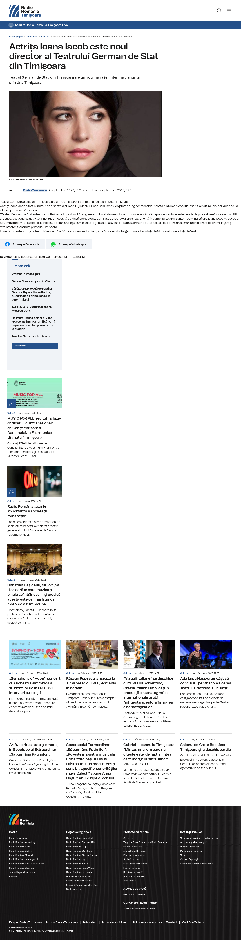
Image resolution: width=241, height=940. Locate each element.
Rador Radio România (134, 895)
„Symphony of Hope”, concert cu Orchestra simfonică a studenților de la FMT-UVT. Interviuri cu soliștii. (35, 677)
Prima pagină (16, 37)
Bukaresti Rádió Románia (79, 876)
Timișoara (73, 256)
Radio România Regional (135, 864)
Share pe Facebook (25, 244)
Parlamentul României (191, 851)
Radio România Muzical (21, 855)
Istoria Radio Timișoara (62, 922)
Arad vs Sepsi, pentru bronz (35, 336)
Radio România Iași (76, 859)
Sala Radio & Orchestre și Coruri (139, 909)
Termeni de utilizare (115, 922)
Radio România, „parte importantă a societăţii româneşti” (34, 501)
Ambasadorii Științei (133, 876)
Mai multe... (21, 346)
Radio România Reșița (77, 864)
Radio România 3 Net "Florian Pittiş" (26, 864)
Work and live (129, 881)
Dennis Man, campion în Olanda (35, 281)
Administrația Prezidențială (193, 842)
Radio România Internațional (23, 859)
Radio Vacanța (73, 889)
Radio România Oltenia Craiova (81, 855)
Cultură (45, 37)
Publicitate (89, 922)
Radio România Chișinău (21, 868)
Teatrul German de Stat (51, 256)
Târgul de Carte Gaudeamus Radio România (145, 842)
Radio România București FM (80, 842)
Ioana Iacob (20, 256)
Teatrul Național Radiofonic (22, 872)
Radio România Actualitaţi (22, 842)
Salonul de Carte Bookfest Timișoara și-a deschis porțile (206, 752)
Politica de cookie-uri (147, 922)
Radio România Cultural (20, 851)
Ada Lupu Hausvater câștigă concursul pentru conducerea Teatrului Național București (206, 674)
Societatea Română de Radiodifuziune (199, 838)
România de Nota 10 (133, 872)
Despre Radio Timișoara (25, 922)
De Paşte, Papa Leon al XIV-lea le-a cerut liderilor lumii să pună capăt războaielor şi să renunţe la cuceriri (35, 323)
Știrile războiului (131, 859)
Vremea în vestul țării (35, 274)
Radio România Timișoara (79, 872)
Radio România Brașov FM (79, 838)
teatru (32, 256)
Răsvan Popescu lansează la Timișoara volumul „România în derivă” (92, 674)
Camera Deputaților (190, 859)
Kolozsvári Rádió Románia (79, 881)
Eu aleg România (131, 868)
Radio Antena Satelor (19, 846)
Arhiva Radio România (134, 851)
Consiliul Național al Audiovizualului (197, 864)
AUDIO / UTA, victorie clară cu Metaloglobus (35, 308)
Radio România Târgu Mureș (80, 868)
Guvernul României (189, 846)
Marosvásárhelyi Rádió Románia (82, 885)
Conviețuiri (128, 838)
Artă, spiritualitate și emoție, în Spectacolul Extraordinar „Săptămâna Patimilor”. (35, 754)
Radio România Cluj (76, 846)
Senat (183, 855)
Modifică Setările (193, 922)
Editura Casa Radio (132, 846)
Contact (171, 922)
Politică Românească (134, 855)
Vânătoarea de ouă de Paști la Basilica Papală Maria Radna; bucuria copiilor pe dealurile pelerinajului (35, 294)
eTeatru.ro (14, 876)
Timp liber (32, 37)
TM (82, 256)
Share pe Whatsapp (72, 244)
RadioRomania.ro (18, 838)
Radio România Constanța (79, 851)
